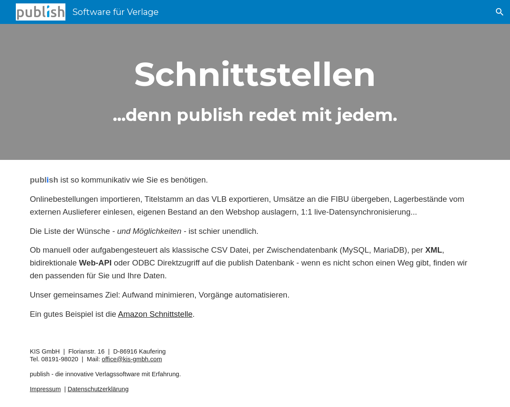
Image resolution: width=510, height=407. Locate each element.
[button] (499, 12)
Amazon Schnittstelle (155, 314)
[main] (255, 92)
